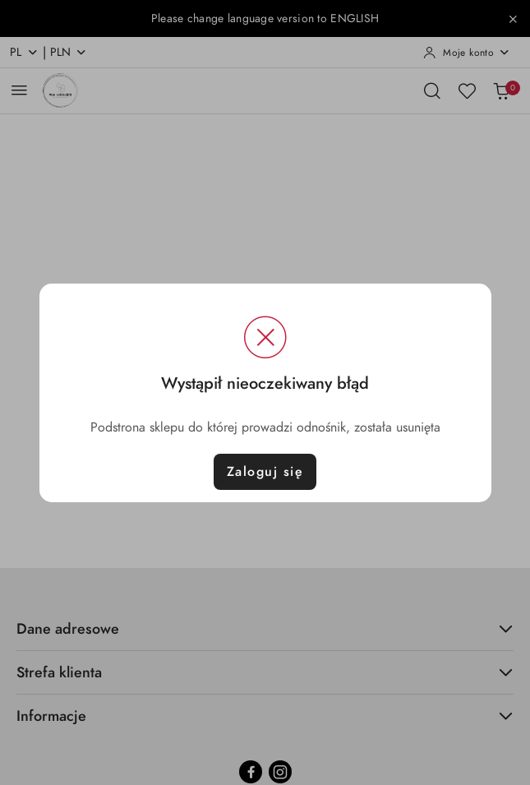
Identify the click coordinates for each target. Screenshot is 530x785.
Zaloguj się (265, 472)
